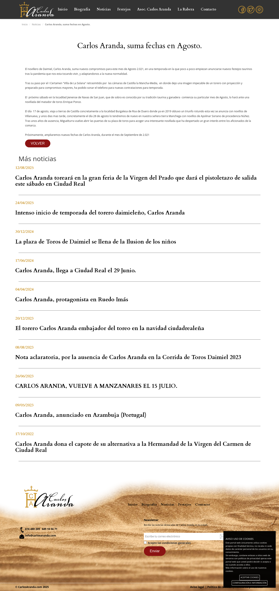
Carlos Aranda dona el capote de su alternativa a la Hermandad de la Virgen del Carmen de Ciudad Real (133, 447)
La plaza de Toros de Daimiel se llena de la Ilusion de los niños (95, 241)
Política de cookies (219, 587)
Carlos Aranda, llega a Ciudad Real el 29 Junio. (75, 270)
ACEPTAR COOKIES (249, 577)
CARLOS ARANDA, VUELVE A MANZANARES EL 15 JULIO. (96, 386)
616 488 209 (32, 529)
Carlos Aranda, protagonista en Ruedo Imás (71, 299)
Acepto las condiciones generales (169, 543)
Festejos (124, 9)
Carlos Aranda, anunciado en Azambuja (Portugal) (80, 415)
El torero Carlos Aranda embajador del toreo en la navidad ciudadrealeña (109, 328)
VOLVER (38, 143)
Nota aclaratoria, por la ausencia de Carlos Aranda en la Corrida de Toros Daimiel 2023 (128, 357)
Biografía (82, 9)
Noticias (104, 9)
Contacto (208, 9)
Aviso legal (197, 587)
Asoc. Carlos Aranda (154, 9)
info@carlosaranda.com (40, 535)
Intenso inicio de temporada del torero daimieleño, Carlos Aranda (100, 212)
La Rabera (186, 9)
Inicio (63, 9)
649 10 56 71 (49, 529)
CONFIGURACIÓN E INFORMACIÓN (249, 582)
